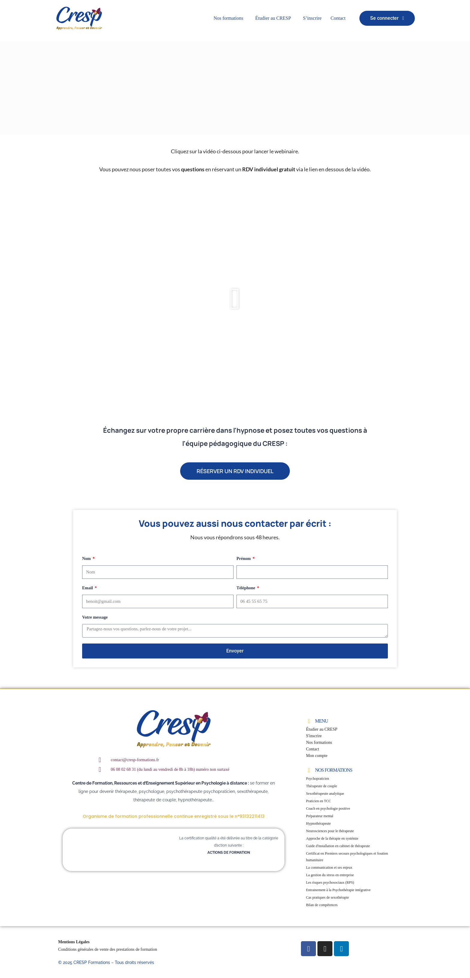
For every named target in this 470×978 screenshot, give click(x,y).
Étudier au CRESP (273, 18)
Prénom (244, 558)
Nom (87, 558)
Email (88, 588)
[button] (230, 18)
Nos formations (228, 18)
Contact (338, 18)
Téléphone (246, 588)
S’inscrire (312, 18)
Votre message (95, 617)
